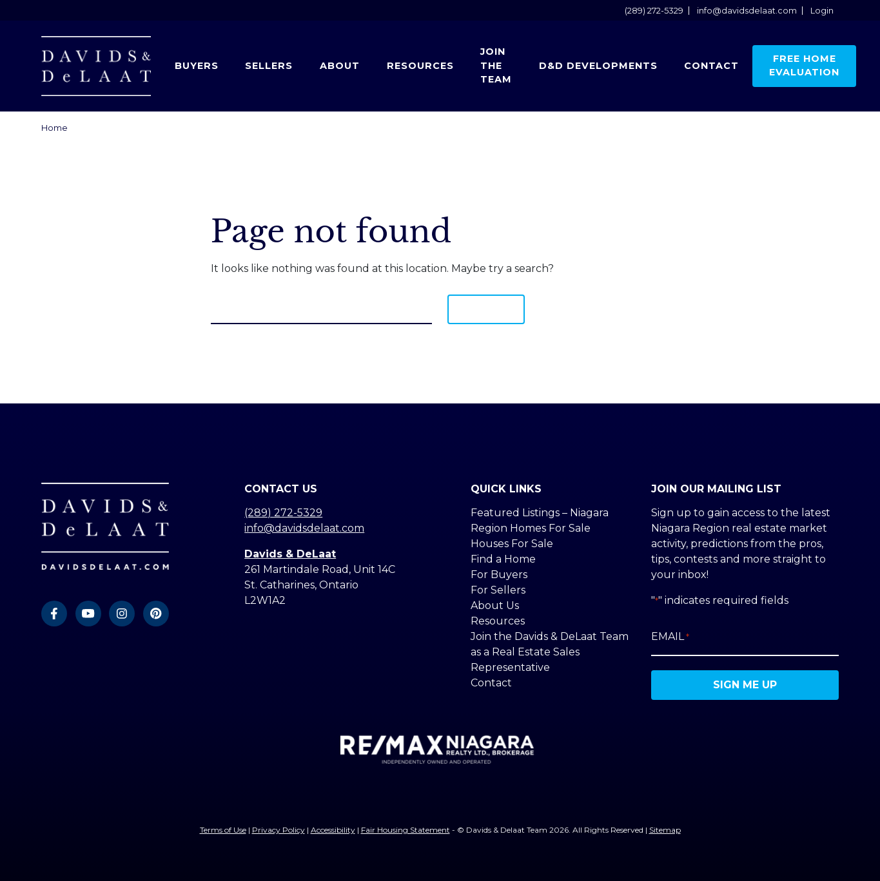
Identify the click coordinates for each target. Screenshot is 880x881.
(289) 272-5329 (654, 10)
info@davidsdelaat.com (747, 10)
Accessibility (333, 830)
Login (822, 10)
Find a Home (503, 559)
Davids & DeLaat (290, 554)
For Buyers (499, 574)
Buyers (197, 66)
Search (486, 309)
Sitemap (665, 830)
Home (54, 128)
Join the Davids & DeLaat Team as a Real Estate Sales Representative (550, 651)
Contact (711, 66)
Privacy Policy (278, 830)
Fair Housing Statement (405, 830)
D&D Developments (598, 66)
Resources (420, 66)
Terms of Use (223, 830)
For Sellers (498, 590)
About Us (495, 605)
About (340, 66)
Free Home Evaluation (804, 66)
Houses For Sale (512, 543)
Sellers (269, 66)
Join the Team (496, 65)
